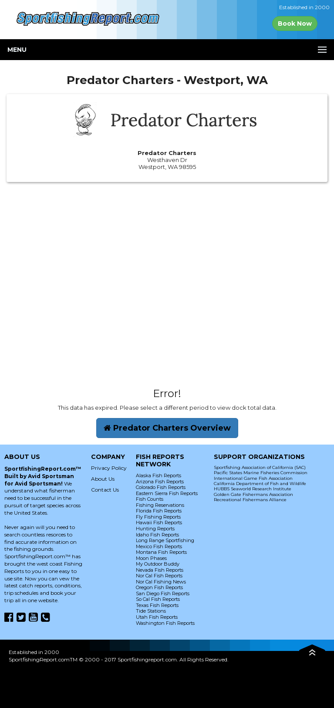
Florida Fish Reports (159, 511)
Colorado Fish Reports (161, 487)
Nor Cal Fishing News (161, 582)
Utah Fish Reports (157, 617)
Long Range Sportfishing (165, 540)
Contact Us (105, 489)
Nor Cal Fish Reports (159, 576)
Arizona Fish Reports (160, 482)
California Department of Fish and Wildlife (260, 483)
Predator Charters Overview (167, 428)
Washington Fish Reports (165, 623)
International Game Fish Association (253, 478)
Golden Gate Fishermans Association (253, 494)
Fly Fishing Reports (158, 517)
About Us (103, 478)
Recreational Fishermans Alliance (250, 499)
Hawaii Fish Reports (159, 522)
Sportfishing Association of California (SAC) (260, 467)
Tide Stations (151, 611)
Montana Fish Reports (161, 552)
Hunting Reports (155, 529)
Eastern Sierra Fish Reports (167, 493)
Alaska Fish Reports (158, 475)
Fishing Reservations (160, 505)
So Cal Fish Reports (158, 599)
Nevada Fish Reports (159, 570)
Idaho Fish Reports (157, 535)
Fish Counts (149, 499)
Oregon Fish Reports (159, 587)
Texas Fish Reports (157, 605)
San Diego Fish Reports (162, 593)
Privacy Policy (109, 468)
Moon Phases (151, 558)
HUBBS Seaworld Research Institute (252, 489)
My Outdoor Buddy (157, 564)
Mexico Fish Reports (159, 546)
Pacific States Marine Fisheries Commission (260, 472)
